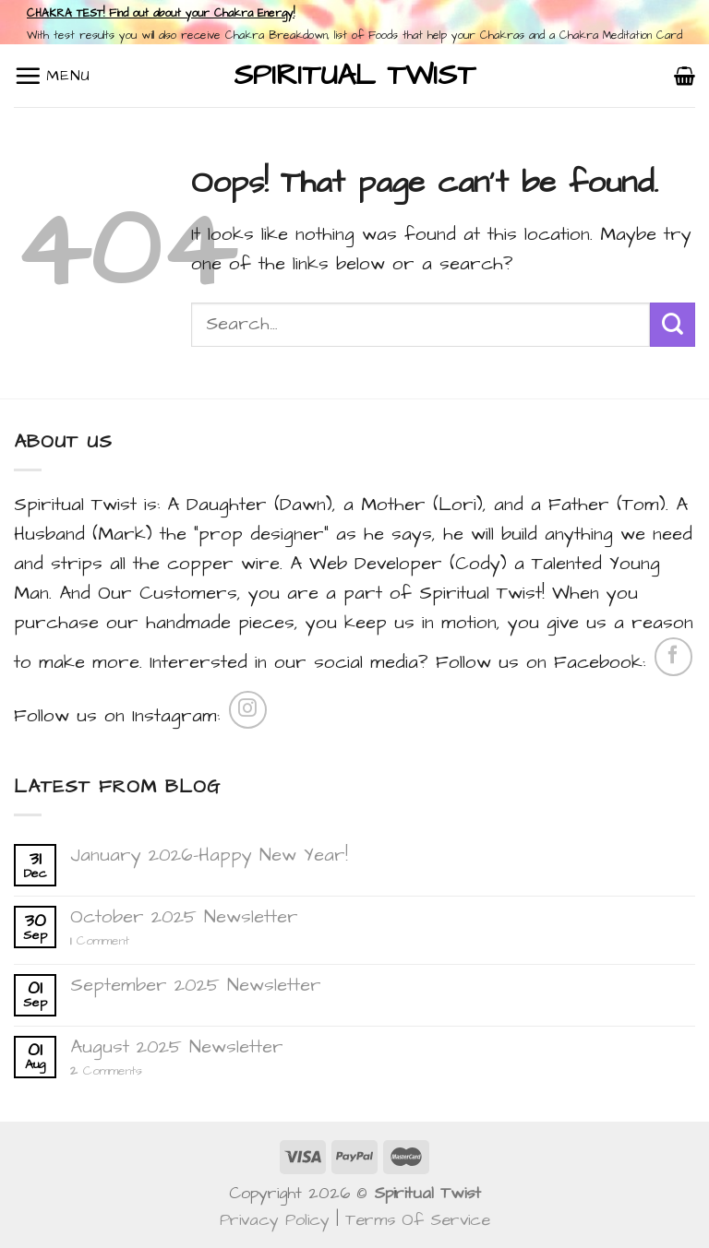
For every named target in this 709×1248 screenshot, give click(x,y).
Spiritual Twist (354, 75)
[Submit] (672, 325)
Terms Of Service (417, 1219)
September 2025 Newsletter (195, 985)
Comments (106, 1071)
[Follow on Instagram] (248, 710)
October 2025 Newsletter (184, 917)
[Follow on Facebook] (673, 656)
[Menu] (52, 75)
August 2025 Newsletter (176, 1047)
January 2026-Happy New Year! (209, 855)
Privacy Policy (275, 1219)
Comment (99, 941)
